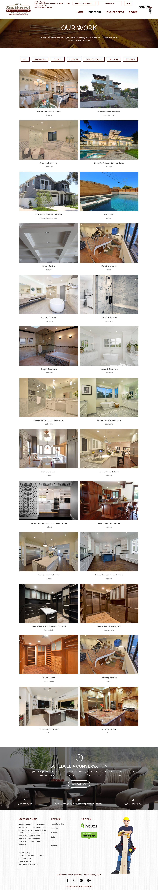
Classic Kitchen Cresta (48, 575)
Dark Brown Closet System (109, 626)
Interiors (54, 841)
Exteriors (54, 845)
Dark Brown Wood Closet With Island (49, 626)
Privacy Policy (95, 875)
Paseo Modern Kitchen (48, 729)
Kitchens (54, 833)
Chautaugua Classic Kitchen (49, 112)
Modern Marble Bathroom (109, 420)
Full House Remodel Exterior (48, 215)
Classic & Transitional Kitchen (109, 575)
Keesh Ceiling (48, 266)
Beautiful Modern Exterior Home (109, 163)
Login (128, 3)
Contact (86, 875)
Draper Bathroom (49, 369)
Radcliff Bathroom (109, 369)
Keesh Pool (109, 215)
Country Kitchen (109, 729)
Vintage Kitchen (48, 472)
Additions (54, 828)
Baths (53, 837)
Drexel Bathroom (109, 318)
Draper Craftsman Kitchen (109, 523)
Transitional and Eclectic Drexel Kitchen (48, 523)
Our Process (62, 875)
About (70, 875)
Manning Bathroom (48, 163)
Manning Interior (109, 266)
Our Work (78, 875)
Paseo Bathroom (48, 318)
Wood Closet (49, 678)
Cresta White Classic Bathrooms (49, 420)
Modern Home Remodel (109, 112)
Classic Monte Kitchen (109, 472)
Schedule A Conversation (110, 5)
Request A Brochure (83, 3)
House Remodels (57, 824)
